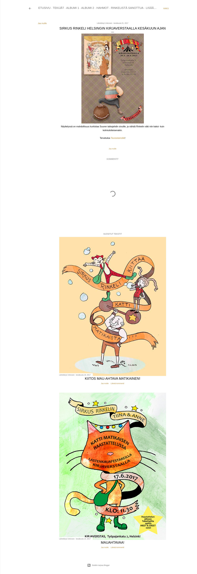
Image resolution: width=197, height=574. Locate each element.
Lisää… (151, 7)
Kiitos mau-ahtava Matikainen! (112, 378)
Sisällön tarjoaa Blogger (98, 565)
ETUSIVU (44, 7)
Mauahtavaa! (112, 542)
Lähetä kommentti (117, 383)
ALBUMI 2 (87, 7)
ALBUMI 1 (72, 7)
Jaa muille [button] (42, 23)
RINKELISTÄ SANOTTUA (127, 7)
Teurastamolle (118, 138)
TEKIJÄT (58, 7)
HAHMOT (102, 7)
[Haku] (166, 8)
